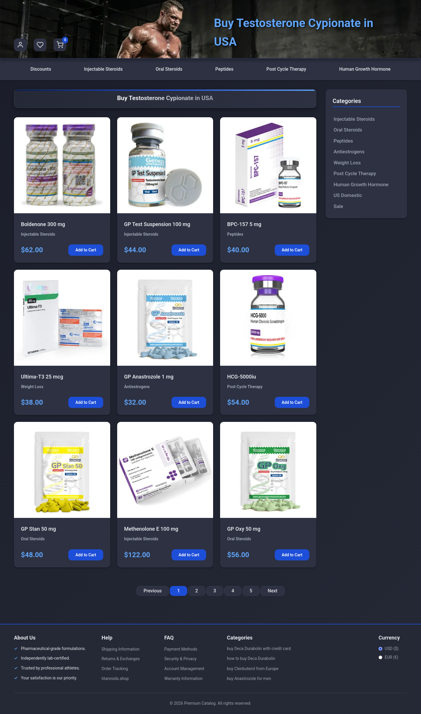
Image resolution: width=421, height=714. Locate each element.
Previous (153, 591)
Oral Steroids (169, 69)
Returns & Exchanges (120, 659)
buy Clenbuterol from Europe (252, 669)
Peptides (224, 69)
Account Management (184, 669)
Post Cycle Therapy (286, 69)
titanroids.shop (115, 678)
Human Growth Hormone (365, 69)
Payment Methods (180, 649)
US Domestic (347, 196)
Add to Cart (85, 250)
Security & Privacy (180, 659)
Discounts (40, 69)
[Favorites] (40, 44)
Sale (338, 206)
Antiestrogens (349, 152)
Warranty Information (183, 678)
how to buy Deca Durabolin (251, 659)
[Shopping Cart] (59, 44)
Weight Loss (347, 163)
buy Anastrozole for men (249, 679)
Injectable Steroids (103, 69)
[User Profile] (20, 44)
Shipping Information (120, 649)
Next (272, 591)
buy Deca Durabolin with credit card (258, 648)
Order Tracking (114, 669)
